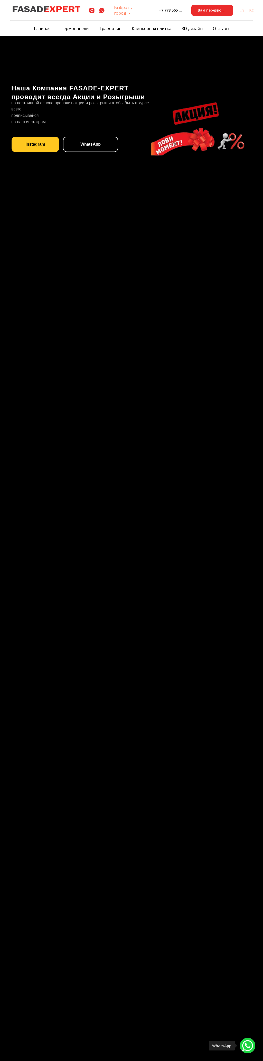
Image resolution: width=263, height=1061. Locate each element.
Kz (251, 10)
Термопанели (75, 28)
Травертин (110, 28)
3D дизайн (192, 28)
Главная (42, 28)
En (241, 10)
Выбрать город (123, 10)
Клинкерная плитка (151, 28)
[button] (212, 10)
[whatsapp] (102, 10)
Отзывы (221, 28)
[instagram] (92, 10)
